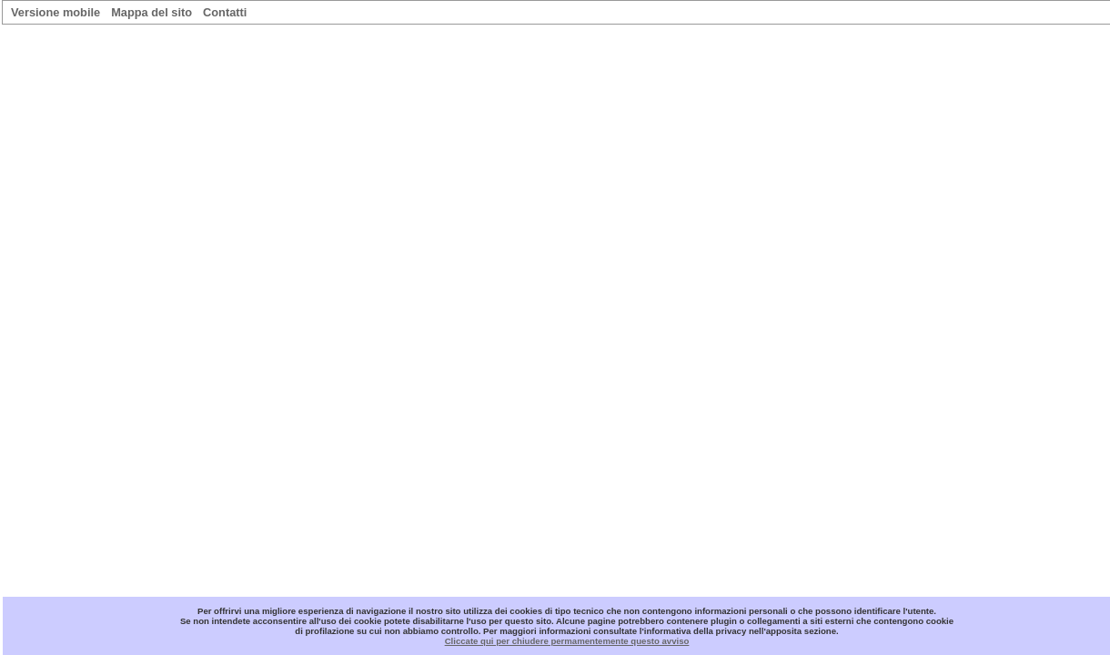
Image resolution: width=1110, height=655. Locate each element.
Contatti (225, 12)
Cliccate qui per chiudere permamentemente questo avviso (567, 641)
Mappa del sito (151, 12)
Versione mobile (55, 12)
